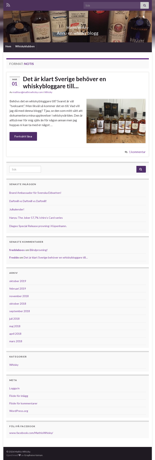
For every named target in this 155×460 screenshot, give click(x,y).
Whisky (48, 92)
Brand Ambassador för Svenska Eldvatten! (35, 192)
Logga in (14, 388)
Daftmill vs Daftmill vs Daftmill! (28, 201)
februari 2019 (17, 288)
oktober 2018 (17, 303)
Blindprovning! (39, 250)
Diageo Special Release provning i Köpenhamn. (38, 226)
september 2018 (19, 311)
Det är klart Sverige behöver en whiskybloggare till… (64, 82)
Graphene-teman (33, 455)
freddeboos (17, 250)
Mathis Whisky (77, 26)
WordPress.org (18, 410)
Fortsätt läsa (23, 136)
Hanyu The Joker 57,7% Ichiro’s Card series (36, 217)
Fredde (14, 257)
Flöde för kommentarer (23, 403)
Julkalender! (16, 209)
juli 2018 (14, 318)
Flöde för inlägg (18, 395)
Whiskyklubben (25, 46)
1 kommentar (137, 152)
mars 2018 (15, 341)
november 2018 (19, 296)
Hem (8, 46)
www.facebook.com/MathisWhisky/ (31, 432)
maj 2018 (14, 326)
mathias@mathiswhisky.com (28, 92)
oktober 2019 (17, 281)
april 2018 (15, 333)
